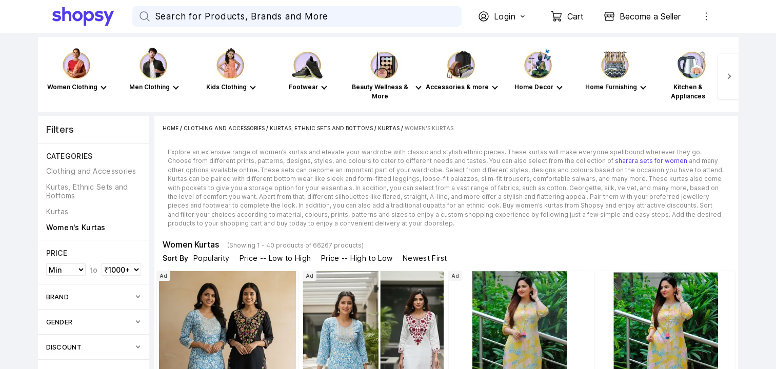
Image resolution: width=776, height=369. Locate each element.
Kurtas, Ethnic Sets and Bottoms (321, 128)
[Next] (728, 76)
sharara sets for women (651, 161)
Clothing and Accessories (224, 128)
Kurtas (389, 128)
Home (170, 128)
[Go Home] (92, 16)
